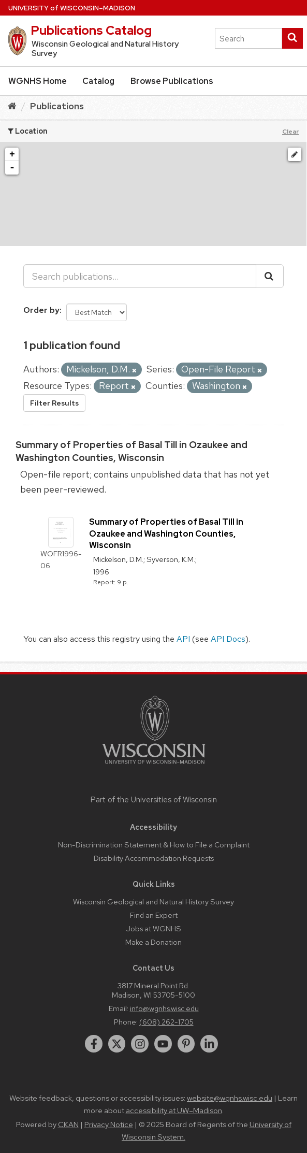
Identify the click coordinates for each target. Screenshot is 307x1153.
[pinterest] (186, 1044)
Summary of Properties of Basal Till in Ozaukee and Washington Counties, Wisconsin (166, 533)
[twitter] (117, 1044)
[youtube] (163, 1044)
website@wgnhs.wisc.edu (229, 1098)
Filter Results (54, 403)
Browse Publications (171, 81)
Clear (290, 131)
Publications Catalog (91, 30)
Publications (57, 106)
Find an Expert (154, 915)
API (183, 638)
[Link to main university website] (154, 765)
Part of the (154, 800)
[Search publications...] (139, 276)
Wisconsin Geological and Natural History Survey (153, 901)
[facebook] (94, 1044)
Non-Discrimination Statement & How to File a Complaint (154, 844)
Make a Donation (153, 942)
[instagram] (140, 1044)
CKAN (68, 1124)
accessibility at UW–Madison (174, 1110)
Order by (41, 310)
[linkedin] (209, 1044)
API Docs (228, 638)
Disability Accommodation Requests (154, 858)
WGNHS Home (37, 81)
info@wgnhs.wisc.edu (164, 1008)
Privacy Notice (108, 1124)
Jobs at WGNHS (153, 928)
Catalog (98, 81)
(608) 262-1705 (166, 1022)
